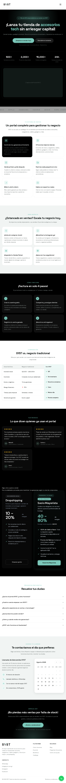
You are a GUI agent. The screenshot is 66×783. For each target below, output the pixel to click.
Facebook (5, 771)
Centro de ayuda (54, 752)
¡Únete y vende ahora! (33, 725)
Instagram (5, 769)
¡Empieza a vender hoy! (23, 40)
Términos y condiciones (51, 779)
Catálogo (35, 755)
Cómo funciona (37, 747)
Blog (51, 747)
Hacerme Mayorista (49, 563)
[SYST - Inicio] (7, 4)
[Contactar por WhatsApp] (61, 778)
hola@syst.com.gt (7, 766)
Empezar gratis (17, 562)
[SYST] (6, 745)
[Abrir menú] (60, 4)
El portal (35, 750)
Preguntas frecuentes (56, 750)
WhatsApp (5, 764)
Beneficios (36, 752)
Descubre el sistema (44, 40)
